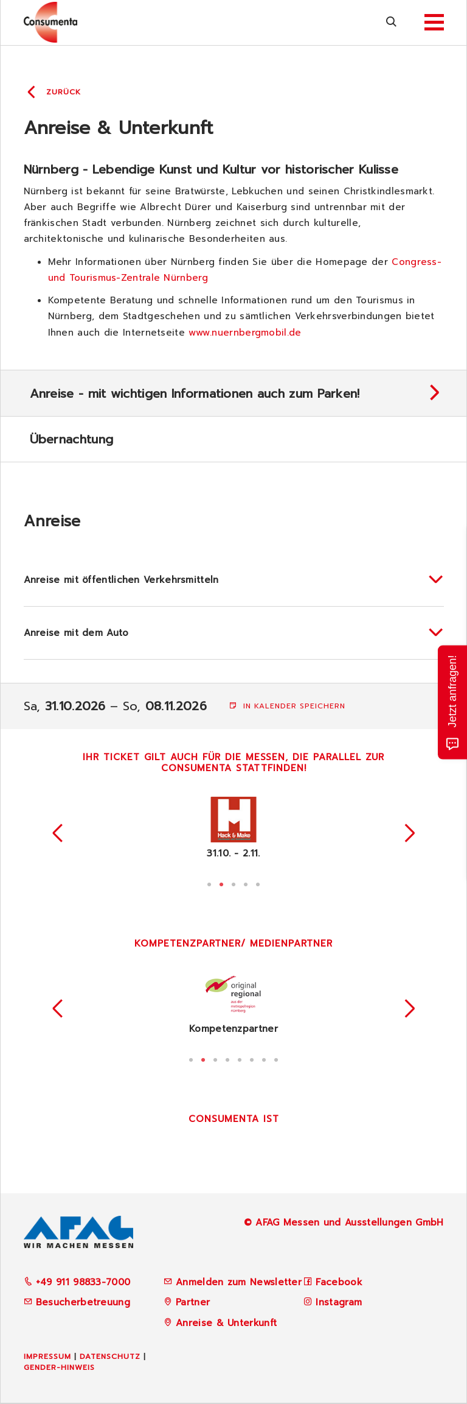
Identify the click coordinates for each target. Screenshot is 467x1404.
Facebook (339, 1282)
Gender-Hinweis (59, 1367)
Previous (57, 833)
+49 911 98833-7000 (77, 1282)
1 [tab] (209, 883)
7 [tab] (264, 1059)
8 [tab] (276, 1059)
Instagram (339, 1302)
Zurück (63, 91)
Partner (193, 1302)
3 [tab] (233, 883)
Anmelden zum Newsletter (239, 1282)
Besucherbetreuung (77, 1302)
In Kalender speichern (287, 705)
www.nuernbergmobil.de (245, 332)
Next (409, 833)
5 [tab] (258, 883)
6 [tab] (252, 1059)
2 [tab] (221, 883)
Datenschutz (110, 1356)
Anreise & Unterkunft (226, 1323)
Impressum (47, 1356)
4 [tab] (246, 883)
